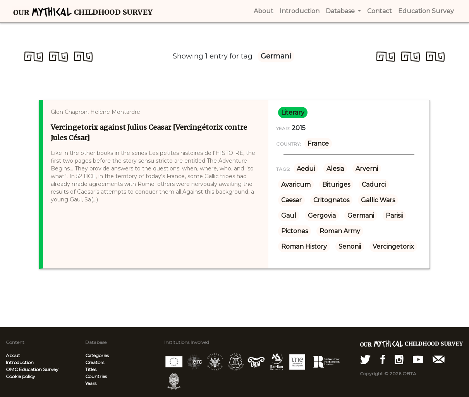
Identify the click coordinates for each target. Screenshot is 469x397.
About (13, 355)
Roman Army (340, 231)
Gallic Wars (378, 200)
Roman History (304, 246)
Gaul (288, 215)
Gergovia (322, 215)
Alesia (335, 168)
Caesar (291, 200)
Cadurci (374, 184)
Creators (94, 362)
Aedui (306, 168)
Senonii (349, 246)
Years (90, 383)
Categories (97, 355)
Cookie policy (20, 376)
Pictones (294, 231)
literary (292, 112)
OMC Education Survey (32, 369)
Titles (90, 369)
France (318, 143)
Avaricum (296, 184)
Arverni (367, 168)
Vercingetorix (393, 246)
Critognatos (331, 200)
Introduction (20, 362)
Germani (360, 215)
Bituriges (336, 184)
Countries (96, 376)
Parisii (394, 215)
